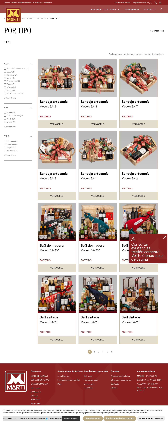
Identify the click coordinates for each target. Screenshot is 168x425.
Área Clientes (63, 376)
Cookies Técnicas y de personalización (31, 418)
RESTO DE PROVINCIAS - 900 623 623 (150, 389)
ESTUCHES (36, 403)
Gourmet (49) (10, 141)
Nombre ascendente (132, 54)
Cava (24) (9, 72)
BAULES (34, 396)
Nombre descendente (154, 54)
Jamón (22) (9, 90)
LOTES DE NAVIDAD (39, 376)
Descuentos (89, 384)
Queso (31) (9, 84)
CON (18, 63)
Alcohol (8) (9, 119)
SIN (18, 107)
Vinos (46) (9, 78)
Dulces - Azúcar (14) (13, 116)
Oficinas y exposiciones (121, 380)
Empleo (114, 388)
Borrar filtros (10, 98)
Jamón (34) (9, 113)
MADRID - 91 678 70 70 (147, 376)
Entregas (88, 376)
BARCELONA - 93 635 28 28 (149, 380)
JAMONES (35, 399)
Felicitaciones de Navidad (68, 380)
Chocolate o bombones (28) (16, 69)
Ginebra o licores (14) (13, 93)
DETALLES (35, 388)
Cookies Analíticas (55, 418)
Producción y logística (120, 376)
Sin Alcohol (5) (11, 150)
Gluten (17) (9, 122)
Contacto (115, 384)
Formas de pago (91, 380)
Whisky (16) (10, 87)
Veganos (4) (10, 147)
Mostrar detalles (71, 418)
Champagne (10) (12, 81)
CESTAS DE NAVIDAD (40, 380)
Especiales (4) (10, 144)
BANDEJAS (36, 392)
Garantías (88, 388)
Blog (59, 384)
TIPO (18, 136)
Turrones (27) (10, 75)
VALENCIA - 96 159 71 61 (147, 384)
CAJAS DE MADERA (39, 384)
